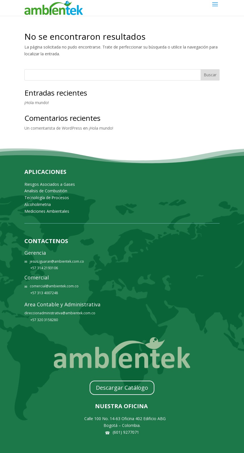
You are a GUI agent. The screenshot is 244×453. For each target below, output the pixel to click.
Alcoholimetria (37, 204)
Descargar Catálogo (122, 387)
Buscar (210, 74)
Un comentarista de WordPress (53, 128)
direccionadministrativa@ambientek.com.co (59, 313)
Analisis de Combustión (45, 190)
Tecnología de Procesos (46, 197)
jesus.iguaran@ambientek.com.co (57, 261)
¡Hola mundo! (36, 102)
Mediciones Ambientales (46, 211)
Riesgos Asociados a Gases (49, 184)
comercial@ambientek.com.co (54, 286)
